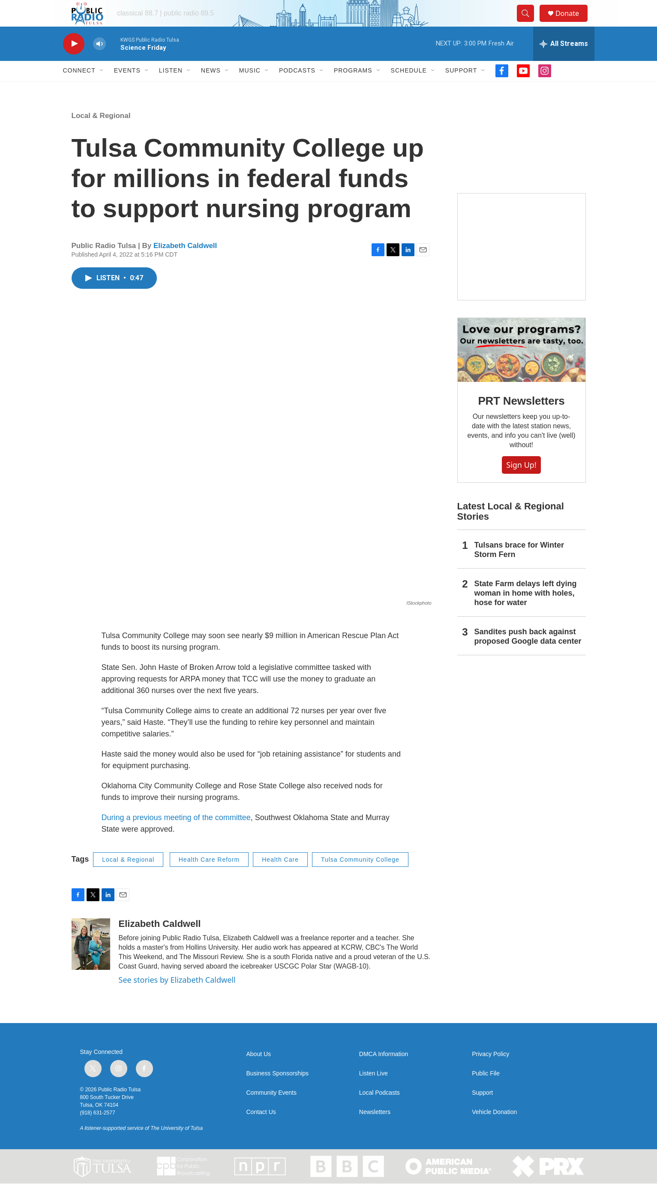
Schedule (409, 89)
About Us (258, 1072)
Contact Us (261, 1130)
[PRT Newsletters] (521, 368)
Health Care (280, 878)
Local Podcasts (379, 1111)
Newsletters (374, 1130)
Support (461, 89)
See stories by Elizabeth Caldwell (177, 998)
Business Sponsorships (277, 1092)
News (211, 89)
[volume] (99, 62)
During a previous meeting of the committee (176, 836)
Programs (353, 89)
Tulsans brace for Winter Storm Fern (519, 569)
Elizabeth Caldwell (185, 264)
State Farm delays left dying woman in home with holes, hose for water (525, 612)
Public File (486, 1092)
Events (127, 89)
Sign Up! (521, 483)
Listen (171, 89)
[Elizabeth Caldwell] (91, 963)
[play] (74, 62)
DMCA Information (383, 1072)
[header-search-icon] (529, 22)
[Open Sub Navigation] (102, 89)
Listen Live (373, 1092)
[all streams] (563, 62)
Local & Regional (101, 134)
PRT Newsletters (521, 419)
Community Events (271, 1111)
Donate (572, 22)
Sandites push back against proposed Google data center (528, 655)
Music (250, 89)
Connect (79, 89)
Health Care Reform (209, 878)
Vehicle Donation (494, 1130)
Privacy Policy (490, 1072)
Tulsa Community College (360, 878)
